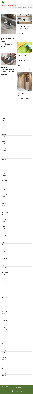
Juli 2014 (3, 325)
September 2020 (5, 249)
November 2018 (5, 272)
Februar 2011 (4, 343)
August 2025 (4, 138)
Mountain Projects (18, 387)
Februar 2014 (4, 329)
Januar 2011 (4, 345)
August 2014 (4, 322)
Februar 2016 (4, 306)
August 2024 (4, 166)
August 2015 (4, 311)
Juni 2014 (3, 327)
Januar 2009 (4, 366)
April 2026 (4, 120)
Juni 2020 (4, 251)
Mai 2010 (3, 354)
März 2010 (4, 357)
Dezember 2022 (5, 212)
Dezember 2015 (5, 308)
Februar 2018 (4, 281)
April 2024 (4, 175)
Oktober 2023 (4, 189)
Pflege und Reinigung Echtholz (23, 56)
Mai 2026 (3, 118)
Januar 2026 (4, 127)
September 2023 (5, 191)
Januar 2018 (4, 283)
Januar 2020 (4, 256)
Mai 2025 (3, 145)
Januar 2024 (4, 182)
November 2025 (5, 132)
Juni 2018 (3, 276)
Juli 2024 (3, 168)
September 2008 (5, 373)
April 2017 (3, 292)
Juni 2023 (3, 198)
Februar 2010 (4, 359)
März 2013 (4, 334)
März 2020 (4, 253)
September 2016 (5, 299)
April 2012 (3, 338)
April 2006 (4, 377)
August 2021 (4, 237)
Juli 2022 (3, 221)
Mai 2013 (3, 331)
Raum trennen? (23, 91)
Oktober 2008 (4, 371)
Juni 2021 (3, 240)
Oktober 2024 (4, 161)
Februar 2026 (4, 125)
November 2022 (5, 214)
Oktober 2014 (4, 320)
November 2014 (5, 318)
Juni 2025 (4, 143)
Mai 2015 (3, 313)
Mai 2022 (3, 226)
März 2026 (4, 122)
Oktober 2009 (4, 361)
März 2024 (4, 177)
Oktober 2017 (4, 285)
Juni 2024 (3, 171)
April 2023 (4, 203)
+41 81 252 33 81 (25, 386)
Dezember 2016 (5, 297)
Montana (3, 36)
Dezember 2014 (5, 315)
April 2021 (3, 242)
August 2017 (4, 290)
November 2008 (5, 368)
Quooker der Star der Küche (24, 26)
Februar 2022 (4, 230)
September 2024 (5, 164)
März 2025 (4, 150)
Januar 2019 (4, 269)
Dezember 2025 (5, 129)
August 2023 (4, 194)
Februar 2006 (4, 380)
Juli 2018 (3, 274)
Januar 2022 (4, 233)
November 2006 (5, 375)
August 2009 (4, 364)
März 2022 (4, 228)
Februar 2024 (4, 180)
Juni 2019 (3, 263)
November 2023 (5, 187)
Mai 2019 (3, 265)
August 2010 (4, 352)
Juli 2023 (3, 196)
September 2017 (5, 288)
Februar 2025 (4, 152)
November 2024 (5, 159)
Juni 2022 (3, 223)
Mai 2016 (3, 304)
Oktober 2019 (4, 258)
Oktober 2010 (4, 348)
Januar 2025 (4, 155)
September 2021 (5, 235)
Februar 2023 (4, 207)
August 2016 (4, 302)
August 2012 (4, 336)
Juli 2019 (3, 260)
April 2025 (4, 148)
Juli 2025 (3, 141)
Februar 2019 (4, 267)
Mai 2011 (3, 341)
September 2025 (5, 136)
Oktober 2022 (4, 217)
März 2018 (4, 279)
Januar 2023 (4, 210)
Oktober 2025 (4, 134)
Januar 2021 (4, 244)
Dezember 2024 (5, 157)
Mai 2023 (3, 200)
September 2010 (5, 350)
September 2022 (5, 219)
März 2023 (4, 205)
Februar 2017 (4, 295)
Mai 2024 (3, 173)
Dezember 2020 (5, 246)
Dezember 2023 (5, 184)
